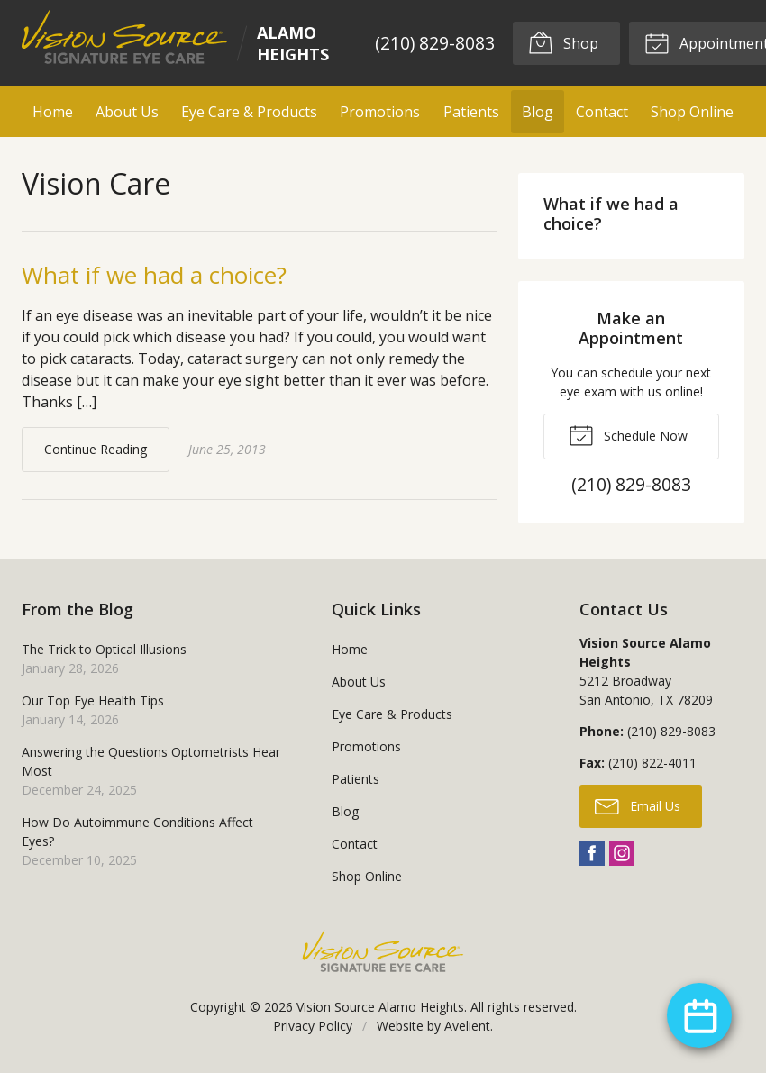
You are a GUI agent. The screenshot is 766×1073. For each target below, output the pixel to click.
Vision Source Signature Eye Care (383, 951)
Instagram (621, 853)
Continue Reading (95, 449)
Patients (471, 112)
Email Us (637, 805)
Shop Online (692, 112)
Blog (537, 112)
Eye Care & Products (249, 112)
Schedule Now (628, 434)
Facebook (592, 853)
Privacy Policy (312, 1025)
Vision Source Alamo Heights (380, 1006)
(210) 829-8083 (435, 43)
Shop (563, 42)
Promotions (380, 112)
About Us (127, 112)
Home (52, 112)
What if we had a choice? (154, 275)
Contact (602, 112)
